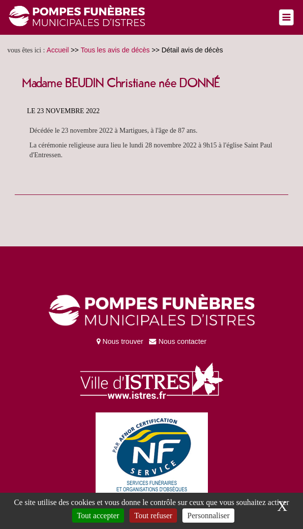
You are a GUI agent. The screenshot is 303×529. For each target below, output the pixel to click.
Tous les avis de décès (115, 50)
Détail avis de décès (192, 50)
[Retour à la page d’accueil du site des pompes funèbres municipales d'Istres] (76, 16)
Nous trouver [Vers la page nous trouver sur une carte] (120, 341)
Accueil (58, 50)
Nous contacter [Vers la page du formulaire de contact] (175, 341)
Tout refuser (153, 515)
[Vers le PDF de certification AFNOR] (151, 453)
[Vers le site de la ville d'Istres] (151, 379)
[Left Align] (286, 17)
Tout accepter (98, 515)
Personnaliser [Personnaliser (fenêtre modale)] (208, 515)
